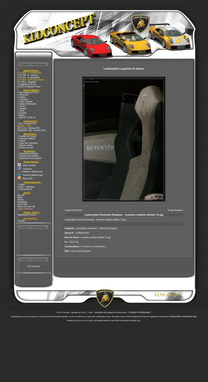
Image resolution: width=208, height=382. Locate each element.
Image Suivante (175, 210)
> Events (22, 141)
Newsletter (22, 202)
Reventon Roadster (109, 228)
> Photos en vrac (25, 148)
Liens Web (22, 204)
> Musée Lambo (25, 145)
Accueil (21, 195)
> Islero (21, 111)
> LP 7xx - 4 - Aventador (29, 77)
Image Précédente (73, 210)
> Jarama (22, 108)
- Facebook (25, 169)
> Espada (22, 113)
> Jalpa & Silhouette (27, 104)
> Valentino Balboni (26, 138)
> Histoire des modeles (28, 156)
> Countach (23, 99)
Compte (21, 221)
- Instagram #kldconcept (30, 171)
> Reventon (23, 95)
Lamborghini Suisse (27, 215)
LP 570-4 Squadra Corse (29, 86)
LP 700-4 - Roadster (27, 82)
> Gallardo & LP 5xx (27, 84)
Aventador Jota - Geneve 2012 (32, 130)
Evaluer (86, 251)
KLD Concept (33, 266)
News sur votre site (26, 206)
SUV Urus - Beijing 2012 (29, 128)
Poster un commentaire (94, 246)
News (20, 197)
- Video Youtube (27, 165)
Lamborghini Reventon (86, 228)
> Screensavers (25, 189)
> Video (21, 184)
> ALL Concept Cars (27, 123)
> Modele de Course (27, 136)
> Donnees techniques (28, 154)
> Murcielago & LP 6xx (28, 92)
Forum (21, 200)
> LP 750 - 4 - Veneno (28, 75)
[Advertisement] (33, 242)
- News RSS (25, 178)
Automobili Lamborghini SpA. (183, 316)
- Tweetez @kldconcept (30, 175)
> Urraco (22, 106)
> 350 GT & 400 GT (27, 117)
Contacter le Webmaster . (140, 312)
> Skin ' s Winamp (26, 187)
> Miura (21, 115)
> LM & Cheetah (25, 102)
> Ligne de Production (28, 143)
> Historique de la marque (29, 158)
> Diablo (21, 97)
